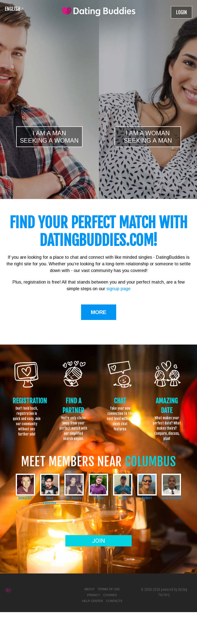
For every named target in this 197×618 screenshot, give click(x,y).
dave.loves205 (171, 498)
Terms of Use (109, 589)
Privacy (93, 595)
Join (98, 540)
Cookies (110, 595)
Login (181, 12)
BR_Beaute (74, 498)
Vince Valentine (49, 500)
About (89, 589)
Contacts (114, 601)
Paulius (98, 498)
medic (123, 498)
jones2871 (25, 498)
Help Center (92, 601)
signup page (118, 288)
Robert (147, 498)
